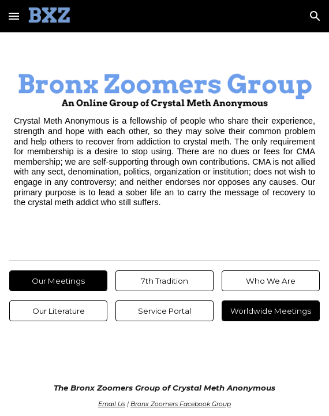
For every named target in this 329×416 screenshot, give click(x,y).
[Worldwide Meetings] (270, 311)
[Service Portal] (164, 311)
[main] (164, 161)
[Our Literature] (58, 311)
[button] (14, 16)
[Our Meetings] (58, 281)
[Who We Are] (270, 281)
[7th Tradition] (164, 281)
